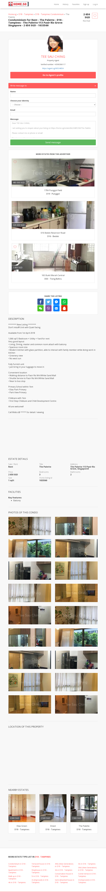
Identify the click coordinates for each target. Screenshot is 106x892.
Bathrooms (75, 472)
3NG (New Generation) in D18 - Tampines (87, 868)
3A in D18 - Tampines (63, 870)
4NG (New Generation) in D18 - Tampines (64, 865)
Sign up (86, 4)
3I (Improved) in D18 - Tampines (40, 881)
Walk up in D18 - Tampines (14, 877)
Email (12, 110)
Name (13, 91)
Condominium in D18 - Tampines (17, 865)
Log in (95, 4)
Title (41, 464)
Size (10, 478)
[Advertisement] (53, 440)
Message (14, 119)
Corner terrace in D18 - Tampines (87, 875)
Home (56, 4)
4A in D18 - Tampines (17, 882)
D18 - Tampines (26, 14)
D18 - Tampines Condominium (49, 14)
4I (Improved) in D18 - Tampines (87, 881)
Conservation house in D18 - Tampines (64, 875)
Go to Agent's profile (53, 75)
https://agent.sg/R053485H (53, 68)
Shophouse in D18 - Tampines (39, 871)
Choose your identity (19, 100)
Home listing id (45, 478)
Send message (53, 142)
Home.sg (12, 14)
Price (10, 472)
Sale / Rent (13, 464)
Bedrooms (44, 472)
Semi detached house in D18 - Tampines (64, 881)
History (65, 4)
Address (74, 464)
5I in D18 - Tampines (40, 876)
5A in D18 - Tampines (87, 864)
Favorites (76, 4)
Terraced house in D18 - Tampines (41, 865)
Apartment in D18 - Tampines (16, 871)
